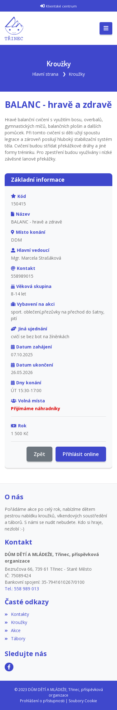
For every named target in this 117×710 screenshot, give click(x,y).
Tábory (15, 638)
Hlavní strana (45, 74)
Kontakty (17, 614)
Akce (13, 630)
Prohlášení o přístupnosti (42, 700)
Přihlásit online (81, 454)
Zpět (39, 454)
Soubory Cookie (83, 700)
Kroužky (77, 74)
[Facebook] (9, 667)
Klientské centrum (61, 6)
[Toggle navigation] (106, 28)
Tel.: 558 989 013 (22, 589)
